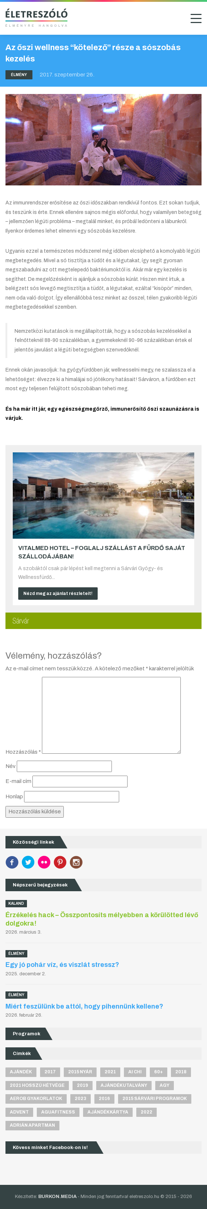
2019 (82, 1085)
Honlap (14, 796)
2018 (181, 1071)
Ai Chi (135, 1071)
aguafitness (58, 1112)
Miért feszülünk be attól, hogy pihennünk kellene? (84, 1006)
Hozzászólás (23, 752)
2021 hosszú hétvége (37, 1085)
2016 (104, 1098)
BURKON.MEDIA (57, 1196)
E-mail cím (18, 781)
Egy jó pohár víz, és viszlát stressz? (62, 964)
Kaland (16, 903)
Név (10, 766)
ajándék (21, 1071)
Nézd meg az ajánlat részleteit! (58, 593)
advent (19, 1112)
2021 (110, 1071)
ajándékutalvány (124, 1085)
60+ (158, 1071)
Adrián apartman (32, 1125)
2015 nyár (80, 1071)
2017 (50, 1071)
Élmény (19, 75)
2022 (146, 1112)
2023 (80, 1098)
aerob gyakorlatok (36, 1098)
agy (164, 1085)
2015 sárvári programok (154, 1098)
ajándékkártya (107, 1112)
